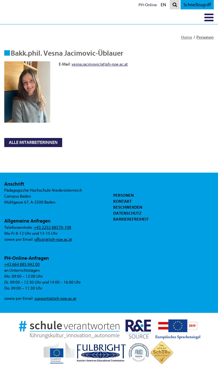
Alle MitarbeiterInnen (33, 142)
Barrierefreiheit (131, 219)
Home (186, 37)
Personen (205, 37)
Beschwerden (127, 207)
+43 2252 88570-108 (52, 227)
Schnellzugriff (197, 4)
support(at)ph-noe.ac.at (55, 298)
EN (164, 5)
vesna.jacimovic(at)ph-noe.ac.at (100, 64)
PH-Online (148, 5)
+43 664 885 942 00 (22, 264)
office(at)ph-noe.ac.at (53, 239)
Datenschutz (127, 213)
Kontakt (122, 201)
